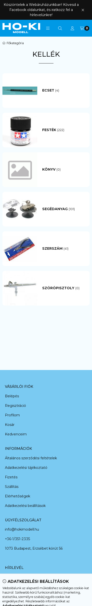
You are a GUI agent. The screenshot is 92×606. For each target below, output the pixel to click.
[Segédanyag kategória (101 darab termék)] (63, 209)
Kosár (9, 424)
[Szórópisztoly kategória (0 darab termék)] (63, 288)
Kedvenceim (16, 434)
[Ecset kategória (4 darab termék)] (63, 90)
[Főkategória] (13, 43)
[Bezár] (83, 10)
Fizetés (11, 477)
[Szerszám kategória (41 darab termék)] (63, 249)
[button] (48, 28)
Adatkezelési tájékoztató (26, 467)
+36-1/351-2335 (17, 539)
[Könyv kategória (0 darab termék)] (63, 169)
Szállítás (11, 486)
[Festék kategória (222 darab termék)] (63, 130)
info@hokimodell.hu (22, 529)
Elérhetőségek (17, 496)
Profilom (12, 415)
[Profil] (72, 28)
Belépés (12, 396)
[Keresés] (60, 28)
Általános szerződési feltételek (31, 458)
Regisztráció (15, 405)
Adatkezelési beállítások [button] (25, 505)
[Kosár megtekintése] (85, 28)
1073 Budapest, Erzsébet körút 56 (34, 548)
